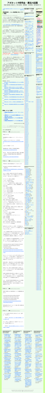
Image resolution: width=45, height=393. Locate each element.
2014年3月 (38, 182)
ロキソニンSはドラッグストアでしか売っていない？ (38, 349)
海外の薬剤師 (28, 174)
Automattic (19, 391)
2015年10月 (38, 163)
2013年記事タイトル (28, 64)
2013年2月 (26, 142)
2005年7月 (38, 285)
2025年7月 (26, 86)
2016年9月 (26, 117)
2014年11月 (38, 174)
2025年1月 (26, 92)
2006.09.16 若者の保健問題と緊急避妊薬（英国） (13, 94)
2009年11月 (38, 235)
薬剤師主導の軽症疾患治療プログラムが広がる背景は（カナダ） (29, 41)
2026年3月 (26, 78)
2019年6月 (38, 124)
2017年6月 (26, 114)
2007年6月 (38, 264)
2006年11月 (38, 271)
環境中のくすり (27, 218)
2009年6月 (38, 240)
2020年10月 (38, 116)
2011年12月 (27, 156)
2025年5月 (26, 88)
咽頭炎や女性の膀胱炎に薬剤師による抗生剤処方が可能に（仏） (29, 45)
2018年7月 (38, 132)
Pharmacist (27, 168)
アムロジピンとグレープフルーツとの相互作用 (38, 354)
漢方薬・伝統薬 (28, 185)
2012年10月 (27, 146)
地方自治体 (27, 201)
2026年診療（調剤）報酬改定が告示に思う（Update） (28, 370)
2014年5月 (38, 180)
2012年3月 (26, 153)
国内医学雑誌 (39, 88)
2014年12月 (38, 173)
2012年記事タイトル (28, 65)
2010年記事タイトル (28, 67)
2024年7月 (26, 98)
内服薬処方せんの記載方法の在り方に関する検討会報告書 (7, 358)
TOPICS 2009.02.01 (14, 54)
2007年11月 (38, 259)
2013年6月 (26, 138)
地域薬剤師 (27, 170)
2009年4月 (38, 242)
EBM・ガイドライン (29, 210)
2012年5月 (26, 151)
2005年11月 (38, 282)
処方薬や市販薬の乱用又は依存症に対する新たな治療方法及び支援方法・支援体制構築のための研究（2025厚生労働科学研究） (28, 382)
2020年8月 (26, 103)
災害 (25, 221)
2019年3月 (38, 126)
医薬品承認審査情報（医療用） (39, 40)
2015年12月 (38, 161)
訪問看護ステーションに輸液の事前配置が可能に (29, 34)
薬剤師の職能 (28, 169)
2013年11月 (38, 186)
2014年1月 (38, 184)
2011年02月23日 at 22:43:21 (15, 310)
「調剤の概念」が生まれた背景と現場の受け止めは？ (29, 32)
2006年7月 (38, 275)
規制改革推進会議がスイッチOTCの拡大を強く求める (7, 362)
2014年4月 (38, 181)
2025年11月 (27, 82)
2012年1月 (26, 155)
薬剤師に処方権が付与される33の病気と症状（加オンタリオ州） (29, 49)
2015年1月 (38, 172)
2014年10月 (38, 175)
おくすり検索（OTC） (39, 78)
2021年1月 (38, 115)
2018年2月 (38, 134)
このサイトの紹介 (28, 230)
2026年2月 (26, 79)
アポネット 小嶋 (30, 26)
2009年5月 (38, 241)
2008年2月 (38, 256)
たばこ (27, 213)
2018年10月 (38, 129)
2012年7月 (26, 149)
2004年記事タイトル (28, 73)
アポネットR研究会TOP (29, 231)
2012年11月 (27, 145)
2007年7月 (38, 263)
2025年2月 (26, 91)
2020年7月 (26, 104)
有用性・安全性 (28, 188)
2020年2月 (38, 122)
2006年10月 (38, 272)
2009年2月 (38, 244)
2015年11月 (27, 119)
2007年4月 (38, 266)
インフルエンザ (28, 209)
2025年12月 (27, 81)
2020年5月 (38, 120)
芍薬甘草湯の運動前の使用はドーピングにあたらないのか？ (38, 364)
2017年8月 (26, 112)
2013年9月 (26, 135)
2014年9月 (38, 176)
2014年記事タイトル (28, 63)
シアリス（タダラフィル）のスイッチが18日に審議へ (29, 25)
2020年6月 (26, 105)
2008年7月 (38, 251)
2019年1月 (26, 106)
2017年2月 (38, 146)
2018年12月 (38, 128)
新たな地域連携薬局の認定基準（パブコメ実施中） (39, 59)
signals (27, 189)
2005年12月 (38, 281)
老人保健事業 (28, 199)
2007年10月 (38, 260)
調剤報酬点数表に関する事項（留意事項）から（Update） (7, 335)
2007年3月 (38, 267)
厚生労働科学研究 (28, 198)
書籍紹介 (26, 223)
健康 (25, 211)
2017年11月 (27, 109)
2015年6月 (38, 167)
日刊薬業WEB (39, 82)
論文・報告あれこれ (29, 202)
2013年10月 (27, 134)
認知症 (27, 207)
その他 (26, 224)
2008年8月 (38, 250)
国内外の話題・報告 (28, 197)
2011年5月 (26, 163)
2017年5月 (26, 115)
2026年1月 (26, 80)
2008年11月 (38, 247)
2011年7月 (26, 161)
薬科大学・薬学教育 (28, 219)
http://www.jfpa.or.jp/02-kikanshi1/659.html (10, 156)
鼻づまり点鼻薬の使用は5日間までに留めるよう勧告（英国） (18, 358)
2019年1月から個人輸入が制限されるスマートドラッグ (38, 379)
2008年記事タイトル (28, 69)
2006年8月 (38, 274)
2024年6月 (26, 99)
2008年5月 (38, 253)
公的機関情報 (27, 194)
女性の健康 (27, 212)
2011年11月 (27, 157)
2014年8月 (38, 177)
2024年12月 (27, 93)
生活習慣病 (27, 206)
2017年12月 (27, 108)
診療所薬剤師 (28, 172)
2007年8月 (38, 262)
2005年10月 (38, 283)
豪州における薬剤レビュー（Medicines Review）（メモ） (29, 22)
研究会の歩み (27, 233)
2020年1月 (38, 123)
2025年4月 (26, 89)
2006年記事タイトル (28, 71)
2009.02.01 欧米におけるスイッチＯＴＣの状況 (13, 87)
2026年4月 (26, 77)
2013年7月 (26, 137)
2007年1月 (38, 269)
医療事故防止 (27, 220)
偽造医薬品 (27, 193)
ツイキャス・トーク (28, 225)
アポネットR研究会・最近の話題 (22, 3)
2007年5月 (38, 265)
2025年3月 (26, 90)
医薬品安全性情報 (28, 187)
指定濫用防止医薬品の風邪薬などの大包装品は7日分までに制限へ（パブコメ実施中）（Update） (18, 344)
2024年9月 (26, 96)
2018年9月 (38, 130)
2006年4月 (38, 278)
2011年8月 (26, 160)
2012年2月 (26, 154)
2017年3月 (38, 145)
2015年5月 (38, 168)
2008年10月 (38, 248)
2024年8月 (26, 97)
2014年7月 (38, 178)
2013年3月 (26, 141)
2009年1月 (38, 245)
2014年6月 (38, 179)
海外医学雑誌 (39, 87)
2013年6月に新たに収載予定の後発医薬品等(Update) (38, 374)
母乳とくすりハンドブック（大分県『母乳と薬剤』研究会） (18, 339)
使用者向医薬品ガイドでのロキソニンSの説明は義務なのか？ (7, 354)
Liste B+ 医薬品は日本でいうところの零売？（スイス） (29, 37)
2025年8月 (26, 85)
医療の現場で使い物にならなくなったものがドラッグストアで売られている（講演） (39, 65)
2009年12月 (38, 234)
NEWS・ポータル (39, 86)
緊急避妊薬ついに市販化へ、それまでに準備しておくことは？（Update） (29, 28)
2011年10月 (27, 158)
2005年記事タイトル (28, 72)
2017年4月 (26, 116)
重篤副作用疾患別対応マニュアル (39, 94)
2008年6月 (38, 252)
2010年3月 (38, 231)
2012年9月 (26, 147)
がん (26, 208)
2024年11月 (27, 94)
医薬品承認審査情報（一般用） (39, 43)
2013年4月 (26, 140)
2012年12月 (27, 144)
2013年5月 (26, 139)
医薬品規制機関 (39, 91)
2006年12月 (38, 270)
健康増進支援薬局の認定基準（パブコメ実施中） (39, 55)
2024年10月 (27, 95)
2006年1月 (38, 280)
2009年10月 (38, 236)
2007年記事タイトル (28, 70)
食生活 (27, 214)
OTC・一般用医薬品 (29, 179)
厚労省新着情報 (39, 81)
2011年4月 (26, 164)
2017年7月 (26, 113)
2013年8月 (26, 136)
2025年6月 (26, 87)
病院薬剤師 (27, 171)
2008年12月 (38, 246)
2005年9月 (38, 284)
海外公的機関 (28, 200)
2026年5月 (38, 99)
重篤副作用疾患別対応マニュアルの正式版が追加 (14, 117)
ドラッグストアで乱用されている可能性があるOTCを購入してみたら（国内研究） (7, 376)
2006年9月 (38, 273)
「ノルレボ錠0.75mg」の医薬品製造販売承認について (13, 24)
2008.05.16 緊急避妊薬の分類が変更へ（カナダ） (13, 90)
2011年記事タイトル (28, 66)
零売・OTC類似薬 (28, 184)
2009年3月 (38, 243)
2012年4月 (26, 152)
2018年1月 (26, 107)
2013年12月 (38, 185)
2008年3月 (38, 255)
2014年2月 (38, 183)
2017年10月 (27, 110)
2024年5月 (26, 100)
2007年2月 (38, 268)
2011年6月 (26, 162)
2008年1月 (38, 257)
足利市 (26, 222)
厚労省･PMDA (28, 195)
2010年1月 (38, 233)
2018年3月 (38, 133)
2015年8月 (38, 165)
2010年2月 (38, 232)
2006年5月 (38, 277)
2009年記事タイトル (28, 68)
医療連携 (26, 176)
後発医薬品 (27, 190)
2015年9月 (38, 164)
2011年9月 (26, 159)
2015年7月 (38, 166)
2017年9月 (26, 111)
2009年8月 (38, 238)
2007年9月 (38, 261)
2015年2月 (38, 171)
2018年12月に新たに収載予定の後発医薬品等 (38, 345)
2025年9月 (26, 84)
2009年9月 (38, 237)
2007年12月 (38, 258)
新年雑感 (6, 119)
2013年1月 (26, 143)
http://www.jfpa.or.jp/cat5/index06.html (10, 149)
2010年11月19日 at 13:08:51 (15, 288)
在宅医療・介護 (27, 177)
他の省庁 (27, 196)
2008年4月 (38, 254)
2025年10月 (27, 83)
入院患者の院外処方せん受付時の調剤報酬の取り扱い (38, 339)
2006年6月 (38, 276)
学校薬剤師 (27, 173)
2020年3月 (38, 121)
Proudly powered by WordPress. (28, 391)
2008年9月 (38, 249)
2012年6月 (26, 150)
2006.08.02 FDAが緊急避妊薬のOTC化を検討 (13, 99)
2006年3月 (38, 279)
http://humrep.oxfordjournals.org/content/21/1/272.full (12, 249)
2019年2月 (38, 127)
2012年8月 (26, 148)
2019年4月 (38, 125)
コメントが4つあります (13, 15)
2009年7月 (38, 239)
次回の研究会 (27, 232)
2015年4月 (38, 169)
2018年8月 (38, 131)
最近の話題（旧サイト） (29, 234)
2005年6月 (38, 286)
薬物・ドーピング (28, 186)
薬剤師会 (27, 175)
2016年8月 (26, 118)
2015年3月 (38, 170)
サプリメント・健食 (29, 215)
